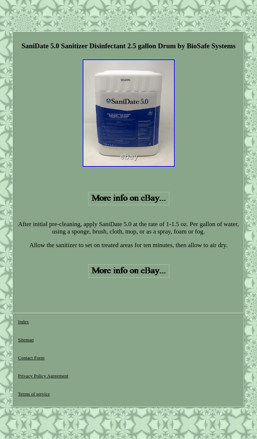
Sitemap (26, 340)
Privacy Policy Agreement (43, 376)
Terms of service (34, 394)
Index (23, 321)
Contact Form (31, 358)
